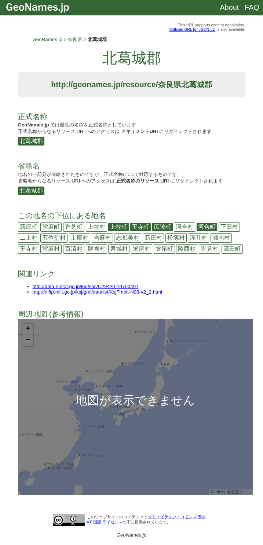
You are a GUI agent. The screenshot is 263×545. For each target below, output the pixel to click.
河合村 (184, 227)
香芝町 (74, 227)
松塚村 (176, 238)
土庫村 (79, 238)
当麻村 (102, 238)
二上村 (28, 238)
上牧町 (118, 227)
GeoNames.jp (48, 39)
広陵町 (162, 227)
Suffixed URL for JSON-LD (192, 29)
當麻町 (51, 227)
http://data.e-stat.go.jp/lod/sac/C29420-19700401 (86, 286)
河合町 (207, 227)
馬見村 (209, 249)
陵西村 (187, 249)
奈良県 (75, 39)
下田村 (229, 227)
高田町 (232, 249)
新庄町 (28, 227)
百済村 (74, 249)
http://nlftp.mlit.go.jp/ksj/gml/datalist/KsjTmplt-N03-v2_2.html (97, 292)
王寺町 (140, 227)
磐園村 (96, 249)
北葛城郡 (31, 141)
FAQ (252, 7)
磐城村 (119, 249)
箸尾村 (141, 249)
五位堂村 (54, 238)
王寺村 (28, 249)
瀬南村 (221, 238)
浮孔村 (198, 238)
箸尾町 (164, 249)
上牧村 (96, 227)
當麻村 (51, 249)
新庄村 (153, 238)
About (229, 7)
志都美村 (127, 238)
